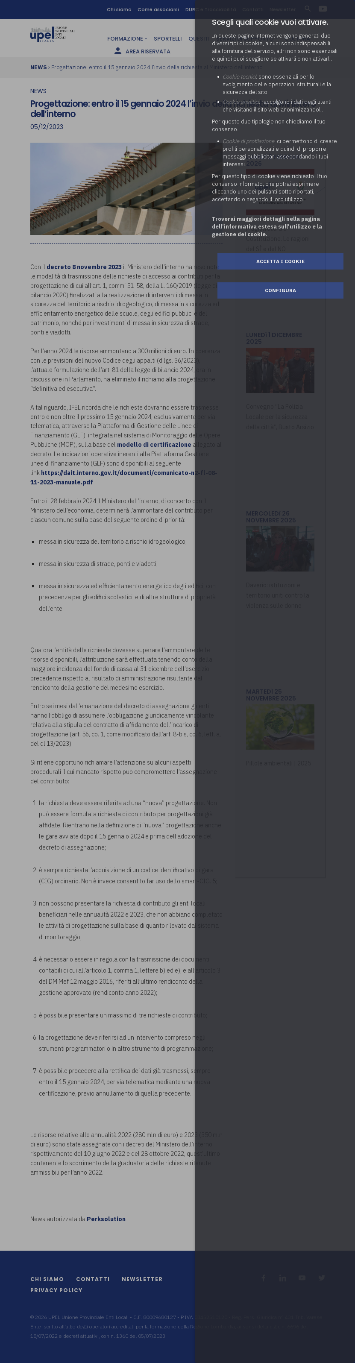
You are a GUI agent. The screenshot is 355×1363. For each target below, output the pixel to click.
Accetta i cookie (280, 261)
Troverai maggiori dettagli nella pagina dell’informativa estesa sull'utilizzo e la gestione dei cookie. (267, 226)
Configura (280, 290)
